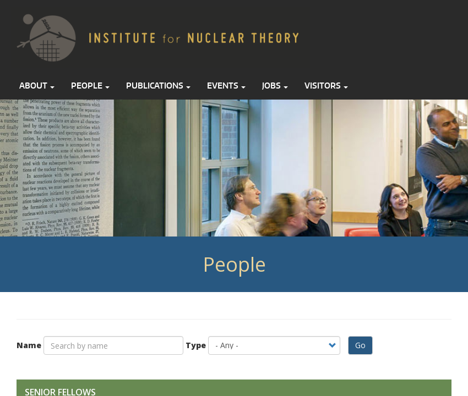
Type (196, 345)
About (37, 85)
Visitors (326, 85)
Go (360, 345)
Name (29, 345)
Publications (158, 85)
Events (226, 85)
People (90, 85)
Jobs (275, 85)
